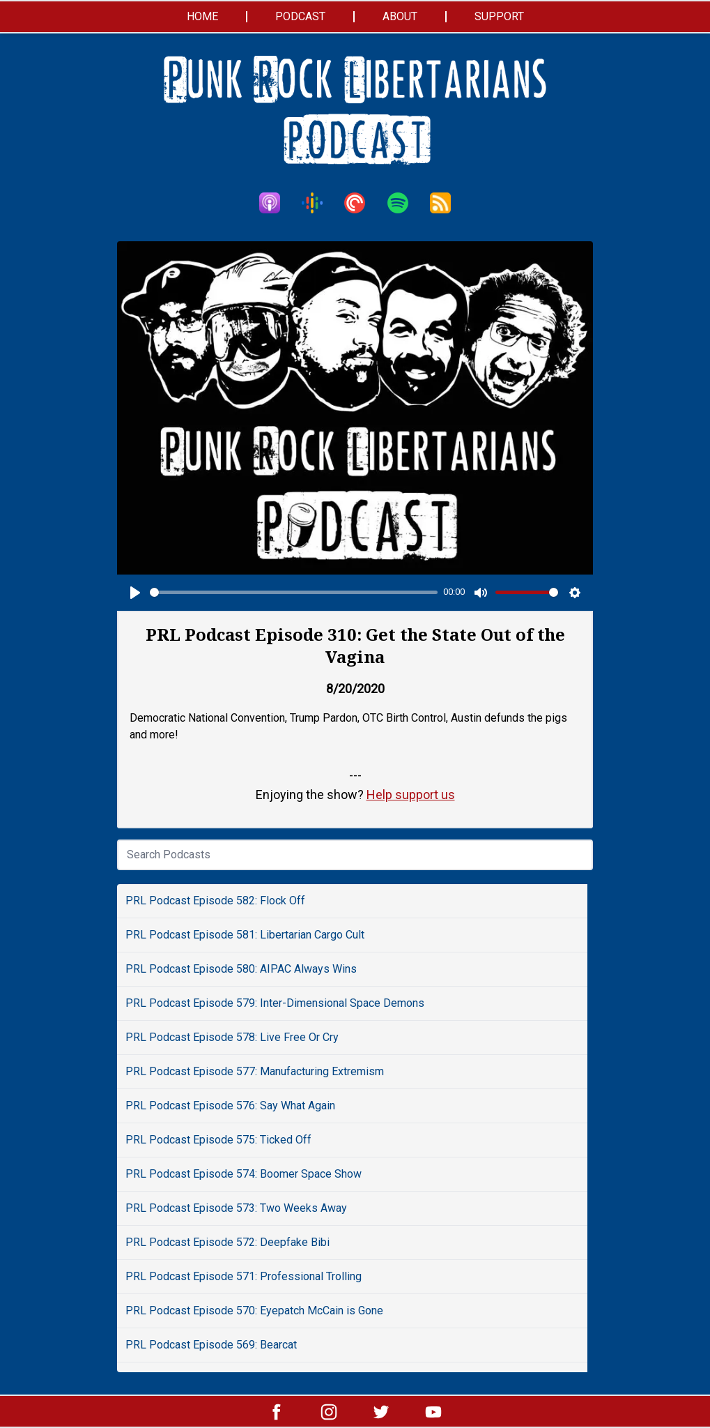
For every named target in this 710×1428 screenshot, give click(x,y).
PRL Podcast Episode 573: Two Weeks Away (236, 1208)
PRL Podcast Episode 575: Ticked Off (218, 1139)
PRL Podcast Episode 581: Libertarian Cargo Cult (244, 934)
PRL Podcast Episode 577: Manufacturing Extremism (254, 1071)
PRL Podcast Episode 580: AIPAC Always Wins (241, 968)
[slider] (294, 592)
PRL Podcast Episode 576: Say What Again (230, 1105)
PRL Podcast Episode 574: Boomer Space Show (243, 1173)
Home (202, 16)
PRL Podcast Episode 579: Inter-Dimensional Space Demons (274, 1003)
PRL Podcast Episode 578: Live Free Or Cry (232, 1037)
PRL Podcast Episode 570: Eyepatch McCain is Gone (254, 1310)
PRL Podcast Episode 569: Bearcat (211, 1344)
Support (499, 16)
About (400, 16)
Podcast (300, 16)
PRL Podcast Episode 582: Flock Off (215, 900)
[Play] (135, 593)
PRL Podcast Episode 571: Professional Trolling (243, 1276)
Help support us (410, 794)
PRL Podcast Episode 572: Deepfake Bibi (227, 1242)
